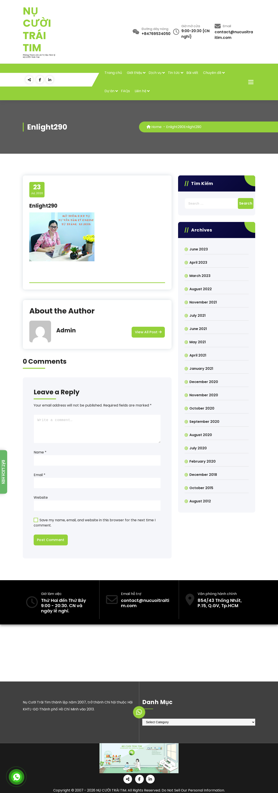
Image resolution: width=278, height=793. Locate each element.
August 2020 (200, 434)
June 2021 (198, 328)
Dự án (109, 90)
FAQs (125, 90)
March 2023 (199, 275)
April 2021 (197, 355)
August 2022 (200, 289)
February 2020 (202, 461)
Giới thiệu (134, 72)
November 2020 (203, 395)
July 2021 (197, 315)
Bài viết (192, 72)
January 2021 (201, 368)
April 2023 (198, 262)
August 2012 (200, 501)
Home (154, 126)
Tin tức (174, 72)
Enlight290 (175, 126)
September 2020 (204, 421)
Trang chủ (113, 72)
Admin (66, 330)
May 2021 (197, 342)
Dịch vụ (155, 72)
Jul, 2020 (37, 189)
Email (39, 474)
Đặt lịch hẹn (3, 472)
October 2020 (201, 408)
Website (41, 497)
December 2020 (203, 381)
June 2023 (198, 249)
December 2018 (203, 474)
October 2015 (201, 487)
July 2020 (198, 448)
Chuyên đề (212, 72)
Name (40, 452)
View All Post (148, 332)
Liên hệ (140, 90)
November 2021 (203, 302)
